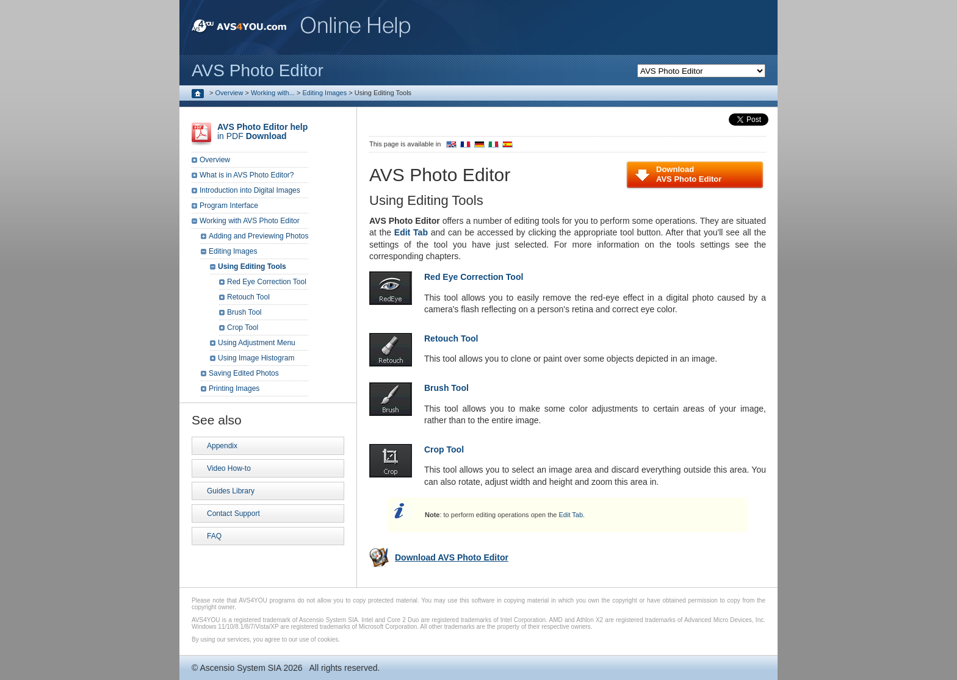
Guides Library (231, 491)
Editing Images (324, 92)
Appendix (222, 446)
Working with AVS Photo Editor (250, 221)
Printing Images (234, 388)
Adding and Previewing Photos (258, 236)
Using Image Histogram (256, 358)
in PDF (262, 131)
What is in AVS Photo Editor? (247, 175)
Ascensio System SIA (240, 668)
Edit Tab (571, 514)
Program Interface (229, 205)
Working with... (273, 92)
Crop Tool (242, 327)
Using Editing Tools (252, 266)
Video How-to (229, 468)
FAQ (214, 536)
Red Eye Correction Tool (266, 281)
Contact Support (233, 513)
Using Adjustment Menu (256, 342)
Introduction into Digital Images (250, 190)
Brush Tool (244, 312)
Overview (229, 92)
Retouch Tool (248, 297)
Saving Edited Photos (244, 373)
